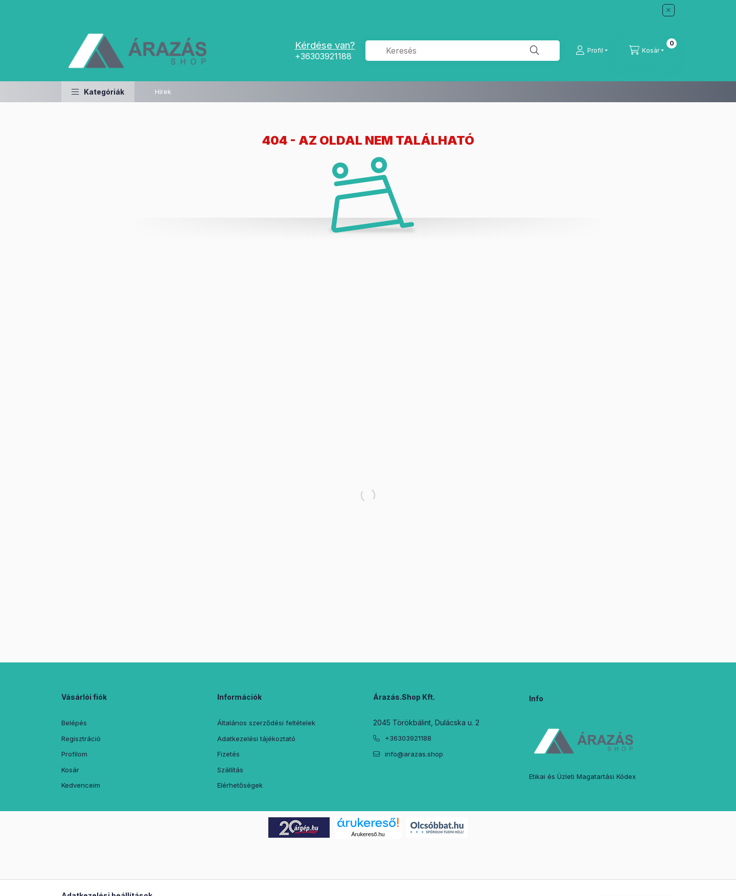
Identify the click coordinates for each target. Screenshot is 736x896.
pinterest (417, 779)
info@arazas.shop (414, 754)
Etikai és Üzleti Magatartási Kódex (582, 776)
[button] (97, 91)
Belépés (74, 723)
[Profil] (591, 50)
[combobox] (462, 50)
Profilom (74, 754)
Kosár (70, 770)
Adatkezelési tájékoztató (256, 738)
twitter (396, 779)
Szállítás (230, 770)
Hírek (163, 91)
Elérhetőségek (240, 785)
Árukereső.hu (367, 834)
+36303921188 (323, 56)
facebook (376, 779)
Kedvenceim (80, 785)
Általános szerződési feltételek (266, 723)
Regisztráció (81, 738)
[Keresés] (534, 50)
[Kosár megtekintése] (646, 50)
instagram (437, 779)
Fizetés (228, 754)
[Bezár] (668, 10)
